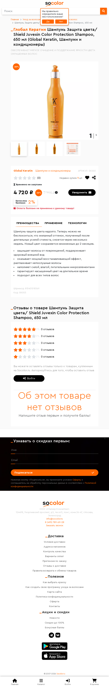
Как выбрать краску (54, 582)
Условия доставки (54, 542)
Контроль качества (54, 551)
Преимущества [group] (27, 223)
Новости (55, 618)
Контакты (54, 606)
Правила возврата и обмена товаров (54, 570)
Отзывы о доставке (54, 566)
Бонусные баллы (54, 627)
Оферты (76, 480)
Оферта (54, 601)
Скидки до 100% (54, 622)
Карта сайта (54, 592)
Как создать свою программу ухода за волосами (55, 587)
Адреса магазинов (55, 546)
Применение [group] (53, 223)
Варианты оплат (54, 556)
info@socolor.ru (54, 519)
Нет (61, 21)
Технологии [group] (77, 223)
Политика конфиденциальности (54, 596)
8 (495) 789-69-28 (54, 522)
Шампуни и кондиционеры (53, 170)
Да (47, 21)
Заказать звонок (54, 525)
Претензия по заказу (55, 561)
